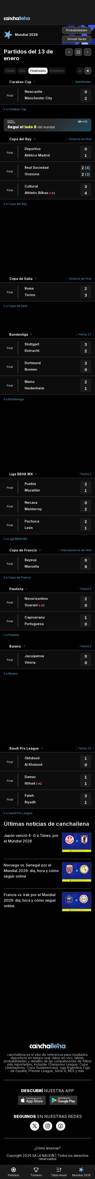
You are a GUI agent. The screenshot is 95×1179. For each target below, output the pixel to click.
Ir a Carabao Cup (15, 109)
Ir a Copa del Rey (15, 204)
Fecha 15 (85, 748)
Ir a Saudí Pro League (18, 813)
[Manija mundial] (47, 125)
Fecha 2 (86, 474)
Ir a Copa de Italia (15, 306)
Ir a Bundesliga (14, 399)
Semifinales (83, 82)
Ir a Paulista (11, 635)
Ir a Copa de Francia (17, 577)
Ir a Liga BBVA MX (15, 539)
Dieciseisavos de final (76, 550)
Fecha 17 (85, 334)
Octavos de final (80, 139)
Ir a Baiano (11, 673)
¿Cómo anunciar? (47, 1148)
